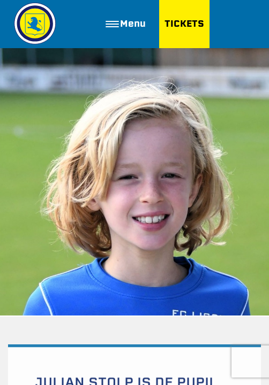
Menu (126, 24)
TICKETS (184, 24)
